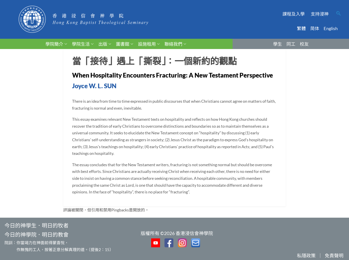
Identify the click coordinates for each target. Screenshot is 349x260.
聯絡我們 (175, 44)
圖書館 (124, 44)
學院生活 (82, 44)
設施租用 (149, 44)
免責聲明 (334, 255)
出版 (104, 44)
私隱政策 (306, 255)
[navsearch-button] (338, 13)
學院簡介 (56, 44)
